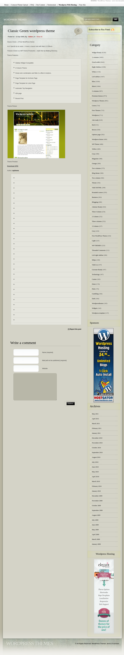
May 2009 (95, 530)
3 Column (95, 226)
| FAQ (31, 5)
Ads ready (95, 120)
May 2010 (95, 472)
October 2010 (96, 448)
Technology (96, 274)
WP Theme (95, 144)
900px (94, 260)
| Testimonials (51, 5)
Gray (93, 154)
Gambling (95, 294)
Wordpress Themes (98, 101)
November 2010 (97, 443)
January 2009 (96, 544)
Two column (96, 178)
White (94, 72)
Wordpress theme (97, 139)
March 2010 (96, 481)
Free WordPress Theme (99, 236)
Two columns (96, 168)
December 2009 (97, 496)
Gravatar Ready (97, 270)
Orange (94, 163)
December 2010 (97, 438)
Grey (93, 231)
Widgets (94, 308)
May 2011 (95, 414)
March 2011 (96, 423)
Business (95, 197)
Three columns (97, 221)
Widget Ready (96, 52)
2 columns (95, 57)
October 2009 (96, 505)
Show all (39, 37)
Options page (96, 134)
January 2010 (96, 491)
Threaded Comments (99, 250)
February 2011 (96, 428)
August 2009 (96, 515)
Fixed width (96, 62)
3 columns (95, 91)
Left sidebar (96, 77)
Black (94, 86)
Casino (94, 279)
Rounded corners (97, 192)
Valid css (95, 265)
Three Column (96, 212)
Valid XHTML (96, 188)
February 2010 (96, 486)
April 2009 (95, 534)
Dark (93, 298)
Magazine (95, 159)
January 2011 (96, 433)
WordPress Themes (15, 19)
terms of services (113, 643)
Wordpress (95, 115)
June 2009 (95, 525)
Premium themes (97, 96)
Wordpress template (98, 313)
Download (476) (12, 166)
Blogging (95, 202)
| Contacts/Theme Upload (19, 5)
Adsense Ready (97, 207)
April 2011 (95, 419)
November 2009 (97, 501)
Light (93, 241)
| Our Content (40, 5)
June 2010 (95, 467)
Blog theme (95, 173)
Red (93, 125)
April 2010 (95, 476)
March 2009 (96, 539)
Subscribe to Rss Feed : (100, 29)
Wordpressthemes (97, 303)
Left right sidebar (97, 255)
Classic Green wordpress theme (31, 31)
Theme (94, 183)
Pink (93, 289)
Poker (94, 284)
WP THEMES (96, 245)
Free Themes (96, 110)
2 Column (95, 216)
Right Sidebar (96, 67)
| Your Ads (82, 5)
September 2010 (97, 452)
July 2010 (95, 462)
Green (94, 106)
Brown (94, 130)
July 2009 (95, 520)
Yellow (94, 149)
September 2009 (97, 510)
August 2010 (96, 457)
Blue (93, 81)
